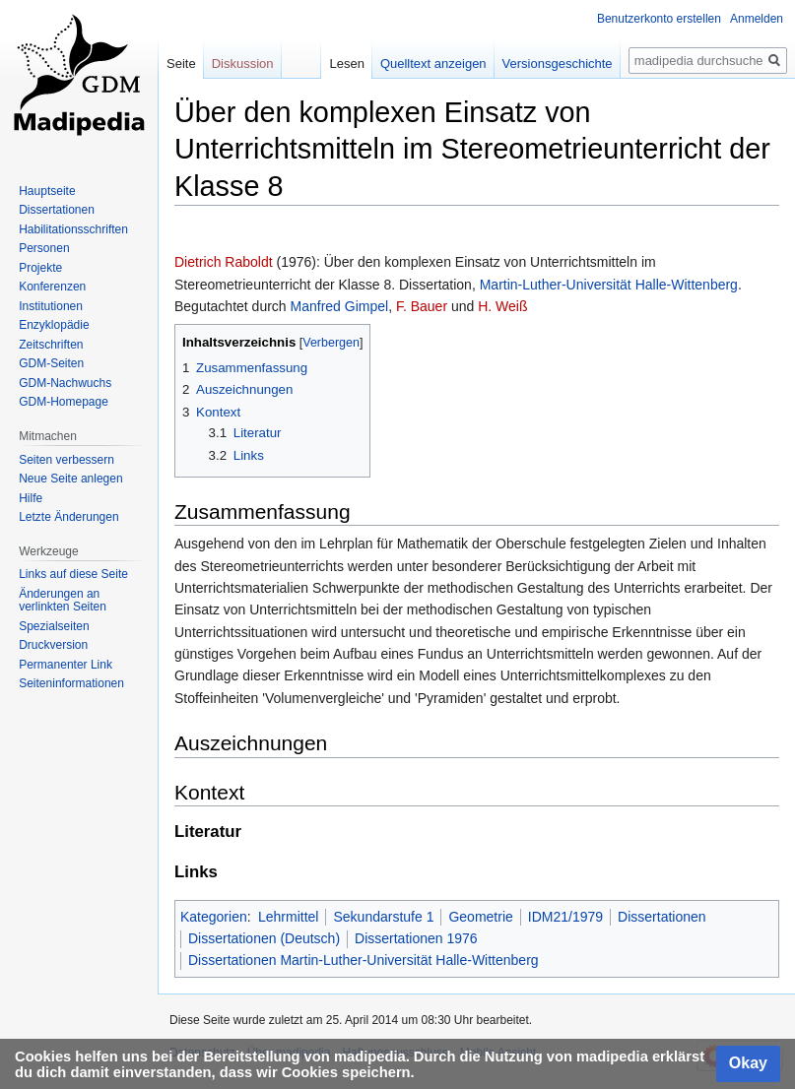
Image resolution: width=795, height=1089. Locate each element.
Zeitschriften (51, 345)
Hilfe (30, 498)
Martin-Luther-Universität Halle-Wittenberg (609, 284)
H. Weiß (502, 306)
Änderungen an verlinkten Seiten (62, 600)
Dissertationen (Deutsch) (264, 938)
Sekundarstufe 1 (383, 917)
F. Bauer (421, 306)
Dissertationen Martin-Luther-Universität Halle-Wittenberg (363, 960)
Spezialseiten (54, 626)
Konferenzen (52, 286)
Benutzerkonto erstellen (659, 19)
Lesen (346, 63)
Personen (44, 248)
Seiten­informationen (71, 683)
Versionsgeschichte (557, 63)
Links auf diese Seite (73, 574)
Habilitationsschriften (73, 229)
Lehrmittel (288, 917)
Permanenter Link (65, 665)
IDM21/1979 (565, 917)
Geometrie (480, 917)
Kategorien (213, 917)
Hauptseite (47, 191)
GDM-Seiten (51, 363)
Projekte (40, 268)
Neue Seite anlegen (70, 478)
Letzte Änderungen (68, 517)
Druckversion (53, 645)
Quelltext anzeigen (433, 63)
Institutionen (51, 306)
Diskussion (243, 63)
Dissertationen (662, 917)
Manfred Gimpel (340, 306)
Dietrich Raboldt (223, 262)
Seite (181, 63)
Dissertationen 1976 (416, 938)
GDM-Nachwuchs (65, 383)
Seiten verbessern (66, 460)
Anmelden (756, 19)
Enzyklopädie (54, 325)
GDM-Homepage (63, 402)
